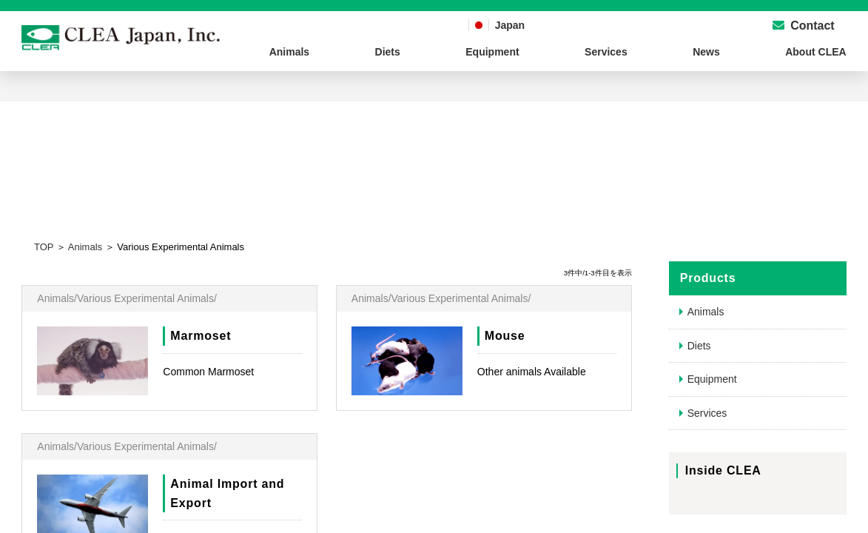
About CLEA (815, 52)
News (706, 52)
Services (606, 52)
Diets (387, 52)
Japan (510, 25)
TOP (43, 246)
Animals (289, 52)
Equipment (492, 52)
